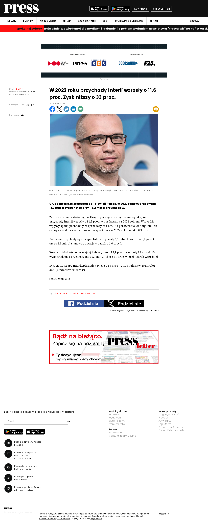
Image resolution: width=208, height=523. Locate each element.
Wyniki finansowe (81, 293)
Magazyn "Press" (168, 414)
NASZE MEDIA (48, 21)
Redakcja (114, 414)
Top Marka (165, 424)
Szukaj (195, 21)
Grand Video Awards (171, 430)
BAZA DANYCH (87, 21)
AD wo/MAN (165, 420)
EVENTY (28, 21)
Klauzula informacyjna (122, 435)
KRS (93, 293)
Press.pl (163, 417)
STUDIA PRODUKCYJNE (128, 21)
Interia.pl (67, 293)
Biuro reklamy (117, 420)
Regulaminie (96, 518)
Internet (57, 293)
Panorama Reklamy (170, 427)
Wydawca (115, 417)
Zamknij (163, 514)
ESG (105, 21)
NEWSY (11, 21)
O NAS (154, 21)
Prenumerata (117, 424)
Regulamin (115, 432)
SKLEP (67, 21)
